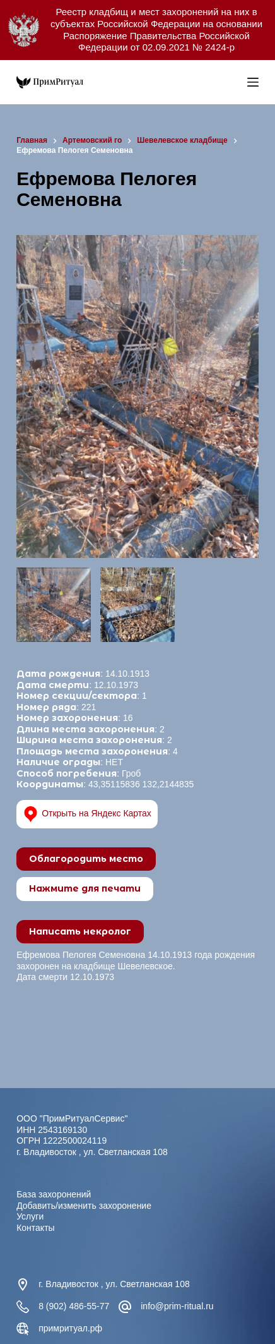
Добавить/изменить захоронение (83, 1206)
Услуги (30, 1216)
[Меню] (253, 82)
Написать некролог (80, 931)
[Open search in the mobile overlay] (234, 82)
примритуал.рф (70, 1328)
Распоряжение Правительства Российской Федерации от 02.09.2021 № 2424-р (156, 41)
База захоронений (53, 1194)
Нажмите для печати (85, 888)
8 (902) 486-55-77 (73, 1306)
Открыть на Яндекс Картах (87, 814)
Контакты (35, 1228)
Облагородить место (86, 858)
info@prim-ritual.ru (177, 1306)
